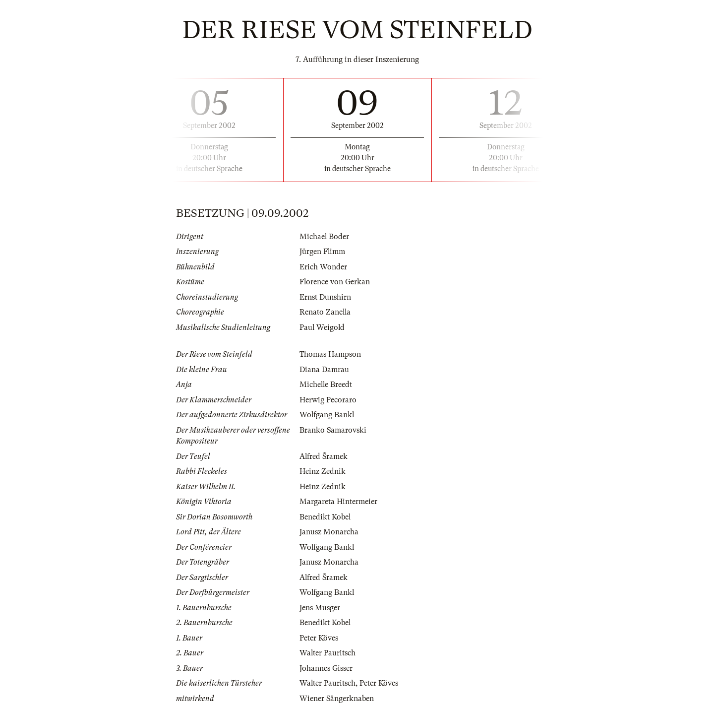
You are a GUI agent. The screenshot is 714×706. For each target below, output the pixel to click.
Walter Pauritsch (327, 652)
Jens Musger (319, 607)
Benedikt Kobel (325, 517)
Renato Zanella (325, 312)
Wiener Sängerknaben (336, 698)
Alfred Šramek (324, 456)
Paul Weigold (322, 327)
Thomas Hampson (330, 354)
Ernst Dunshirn (325, 297)
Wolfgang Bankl (327, 414)
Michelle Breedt (326, 384)
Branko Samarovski (333, 430)
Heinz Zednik (322, 471)
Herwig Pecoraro (328, 399)
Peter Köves (318, 638)
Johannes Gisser (326, 668)
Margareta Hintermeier (338, 501)
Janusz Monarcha (328, 531)
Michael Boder (324, 236)
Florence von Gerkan (334, 281)
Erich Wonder (323, 266)
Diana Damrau (324, 369)
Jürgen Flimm (322, 251)
